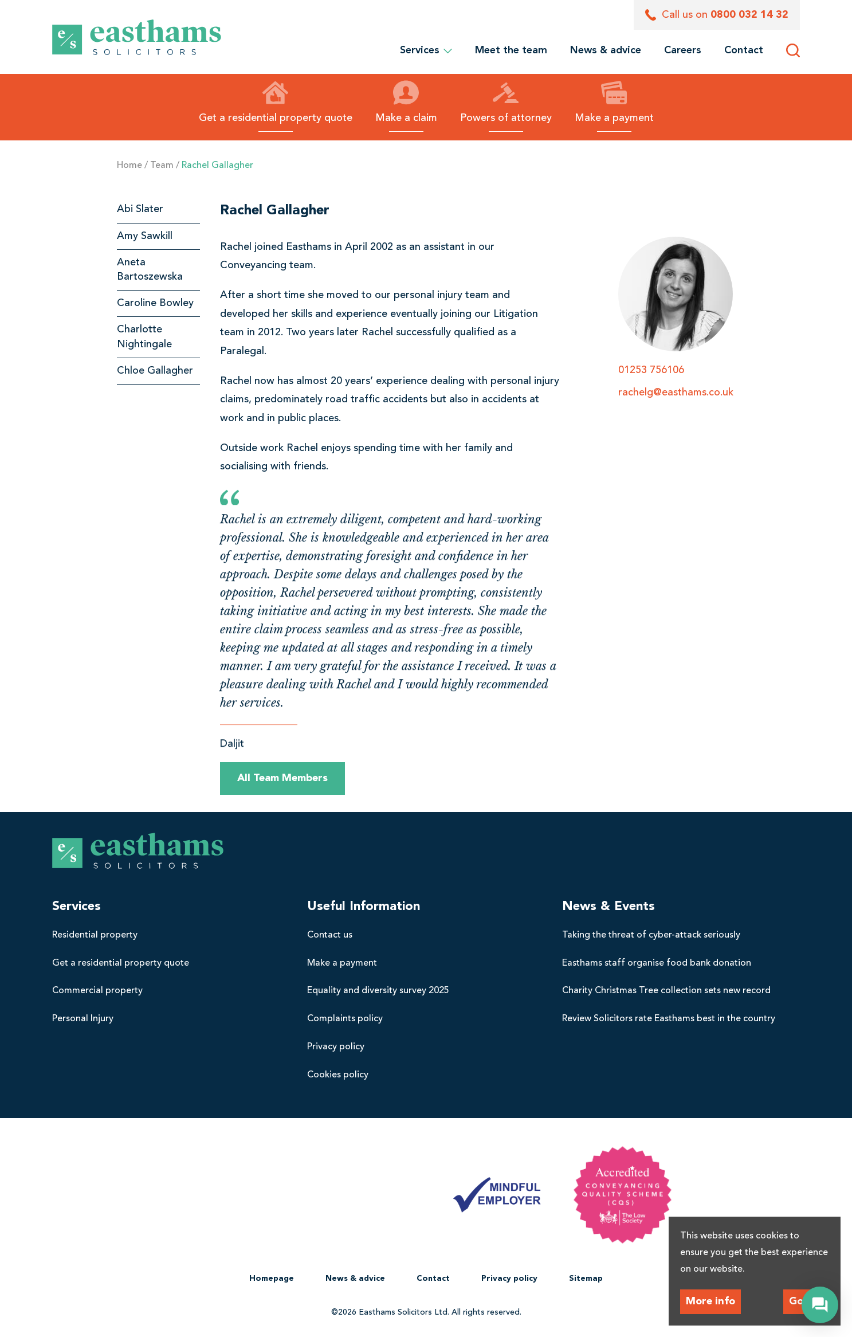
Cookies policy (337, 1075)
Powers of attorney (506, 101)
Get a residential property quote (275, 101)
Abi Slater (140, 209)
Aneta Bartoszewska (150, 269)
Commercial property (97, 990)
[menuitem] (511, 50)
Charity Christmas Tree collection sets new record (666, 990)
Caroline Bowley (155, 303)
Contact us (329, 935)
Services (426, 50)
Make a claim (406, 101)
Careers (682, 50)
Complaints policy (345, 1019)
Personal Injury (82, 1019)
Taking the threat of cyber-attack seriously (651, 935)
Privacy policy (335, 1047)
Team (162, 165)
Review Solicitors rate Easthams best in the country (668, 1019)
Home (129, 165)
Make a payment (614, 101)
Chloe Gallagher (155, 371)
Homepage (271, 1279)
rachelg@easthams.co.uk (675, 392)
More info (710, 1301)
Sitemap (586, 1279)
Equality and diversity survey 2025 (378, 990)
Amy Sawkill (144, 236)
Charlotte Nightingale (144, 336)
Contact (743, 50)
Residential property (95, 935)
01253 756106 (651, 370)
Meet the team (511, 50)
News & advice (605, 50)
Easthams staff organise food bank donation (656, 963)
